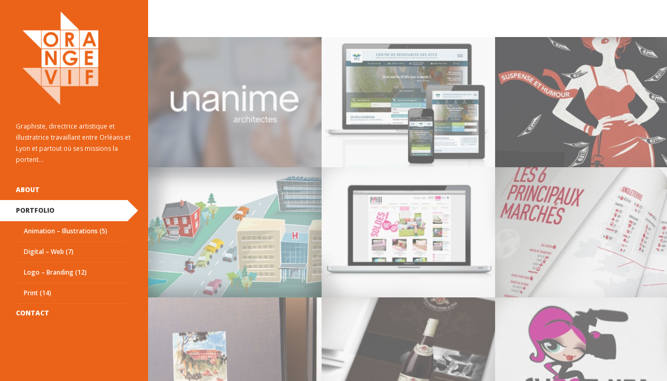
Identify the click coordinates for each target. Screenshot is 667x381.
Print (37, 292)
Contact (32, 313)
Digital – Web (49, 251)
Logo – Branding (55, 272)
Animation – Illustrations (65, 230)
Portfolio (35, 210)
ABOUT (28, 189)
